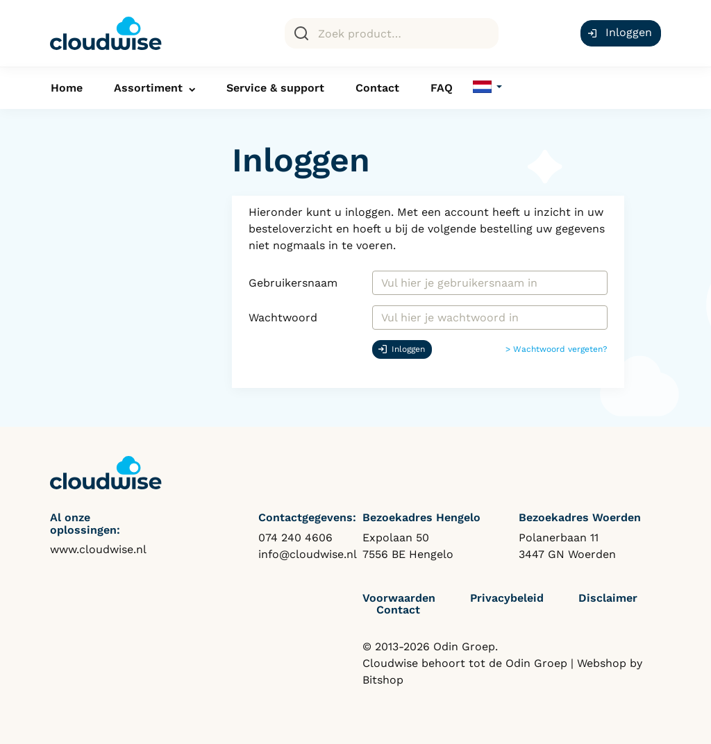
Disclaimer (607, 597)
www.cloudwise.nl (98, 549)
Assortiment (148, 87)
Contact (377, 87)
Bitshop (382, 679)
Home (67, 87)
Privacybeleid (507, 597)
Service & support (275, 87)
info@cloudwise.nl (307, 554)
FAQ (441, 87)
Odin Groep (536, 663)
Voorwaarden (398, 597)
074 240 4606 (295, 537)
